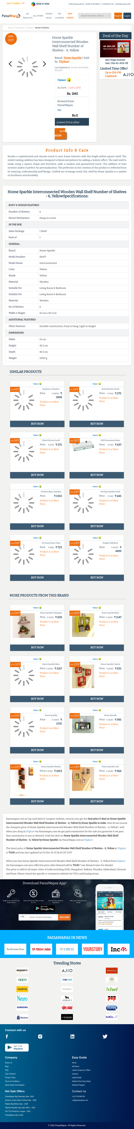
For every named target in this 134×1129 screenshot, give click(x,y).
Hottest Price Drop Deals (81, 1081)
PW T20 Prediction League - (17, 1111)
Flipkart (64, 61)
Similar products (26, 372)
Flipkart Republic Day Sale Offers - (20, 1108)
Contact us (79, 1091)
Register (118, 15)
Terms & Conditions (12, 1081)
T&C (59, 110)
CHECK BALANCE (76, 4)
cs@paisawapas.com (80, 1100)
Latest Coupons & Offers (81, 1070)
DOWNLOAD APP (123, 4)
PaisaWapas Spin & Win (14, 1115)
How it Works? (10, 1074)
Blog (6, 1066)
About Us (8, 1063)
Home (74, 1063)
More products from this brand (39, 595)
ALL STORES (38, 16)
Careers (75, 1074)
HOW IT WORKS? (93, 4)
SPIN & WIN (40, 4)
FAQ (6, 1070)
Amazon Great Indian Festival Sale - (20, 1100)
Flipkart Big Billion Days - (16, 1104)
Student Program (78, 1085)
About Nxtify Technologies (14, 1085)
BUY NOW (60, 133)
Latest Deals (77, 1078)
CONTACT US (108, 4)
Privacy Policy (10, 1078)
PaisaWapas (60, 1125)
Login (127, 15)
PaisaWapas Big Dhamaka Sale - (19, 1096)
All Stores (75, 1066)
